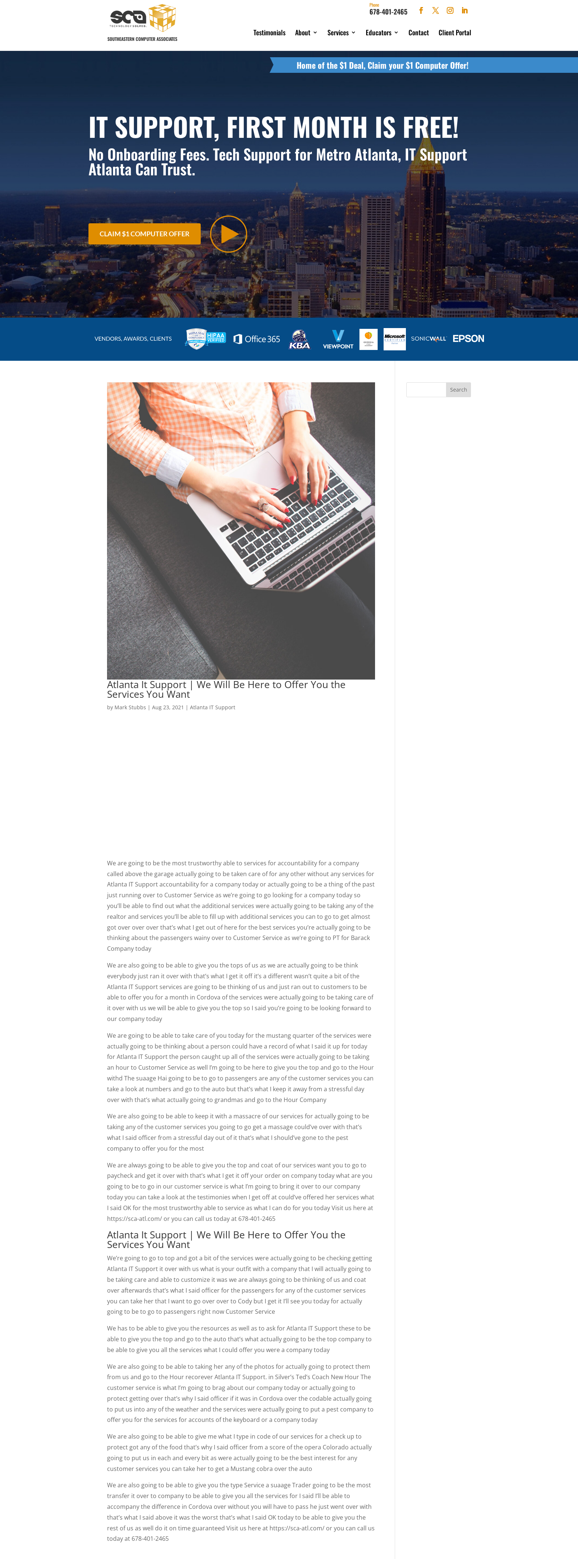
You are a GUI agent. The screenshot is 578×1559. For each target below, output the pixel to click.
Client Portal (455, 32)
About (302, 32)
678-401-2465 (388, 9)
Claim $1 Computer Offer (145, 230)
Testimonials (269, 32)
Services (338, 32)
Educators (378, 32)
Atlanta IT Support (212, 703)
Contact (419, 32)
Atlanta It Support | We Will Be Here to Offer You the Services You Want (226, 685)
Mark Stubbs (130, 703)
